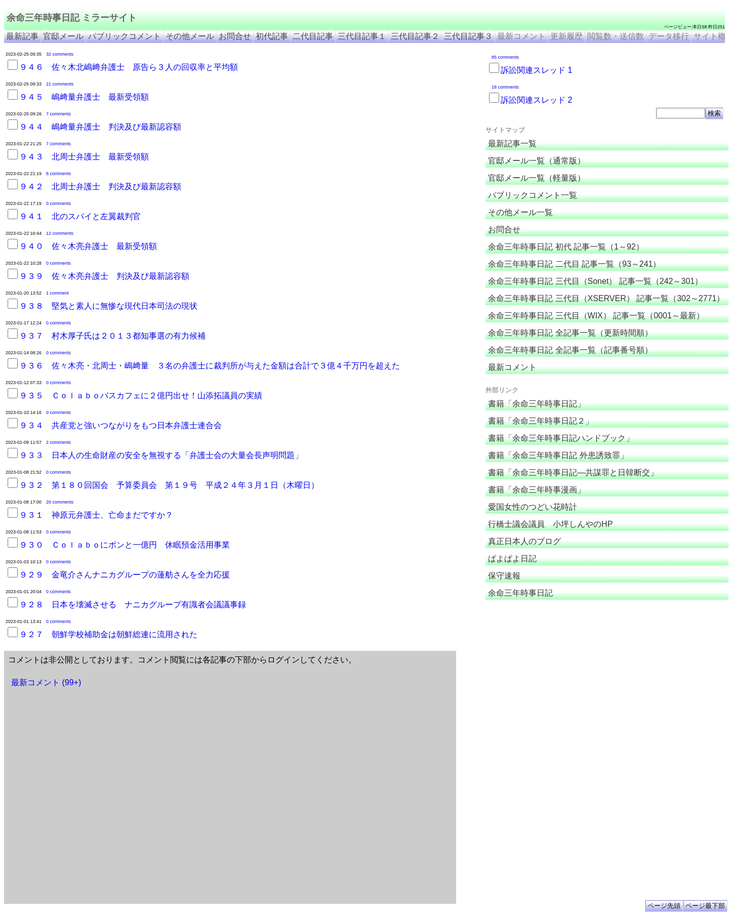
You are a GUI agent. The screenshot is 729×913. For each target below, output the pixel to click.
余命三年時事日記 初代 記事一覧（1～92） (566, 246)
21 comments (59, 84)
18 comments (505, 87)
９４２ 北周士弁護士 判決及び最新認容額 (100, 186)
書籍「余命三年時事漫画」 (536, 489)
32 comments (59, 54)
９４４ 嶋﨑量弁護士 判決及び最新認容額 (100, 126)
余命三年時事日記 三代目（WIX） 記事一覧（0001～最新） (596, 315)
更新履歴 (566, 36)
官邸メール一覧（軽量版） (536, 178)
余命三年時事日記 (520, 593)
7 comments (58, 113)
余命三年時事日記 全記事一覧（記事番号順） (570, 350)
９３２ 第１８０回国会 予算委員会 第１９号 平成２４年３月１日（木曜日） (169, 485)
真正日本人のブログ (524, 541)
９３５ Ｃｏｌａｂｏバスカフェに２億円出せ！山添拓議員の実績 (140, 395)
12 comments (59, 233)
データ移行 (669, 36)
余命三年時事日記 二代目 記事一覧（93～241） (574, 264)
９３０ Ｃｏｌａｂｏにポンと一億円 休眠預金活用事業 (124, 545)
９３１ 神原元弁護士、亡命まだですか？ (96, 515)
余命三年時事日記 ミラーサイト (72, 18)
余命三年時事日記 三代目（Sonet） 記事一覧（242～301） (595, 281)
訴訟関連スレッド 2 (536, 100)
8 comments (58, 173)
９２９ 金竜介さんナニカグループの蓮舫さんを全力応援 (124, 574)
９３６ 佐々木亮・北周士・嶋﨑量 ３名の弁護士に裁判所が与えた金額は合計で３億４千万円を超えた (209, 365)
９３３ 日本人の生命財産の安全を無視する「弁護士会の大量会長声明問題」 (161, 455)
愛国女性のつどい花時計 (532, 507)
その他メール (190, 36)
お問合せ (235, 36)
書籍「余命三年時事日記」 (536, 403)
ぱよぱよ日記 (512, 558)
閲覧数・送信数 (615, 36)
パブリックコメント (124, 36)
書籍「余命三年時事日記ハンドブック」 (561, 438)
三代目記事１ (362, 36)
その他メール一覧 (520, 212)
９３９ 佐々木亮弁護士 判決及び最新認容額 (104, 276)
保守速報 (504, 575)
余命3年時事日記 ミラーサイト (650, 610)
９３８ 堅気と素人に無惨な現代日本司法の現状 (108, 306)
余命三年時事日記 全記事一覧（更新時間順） (570, 332)
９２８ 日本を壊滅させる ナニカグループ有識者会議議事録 (132, 604)
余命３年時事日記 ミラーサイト (582, 610)
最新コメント (521, 36)
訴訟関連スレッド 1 (536, 70)
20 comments (59, 502)
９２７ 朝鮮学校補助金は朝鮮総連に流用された (108, 634)
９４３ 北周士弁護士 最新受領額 (84, 156)
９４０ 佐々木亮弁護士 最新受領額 (88, 246)
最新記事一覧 (512, 143)
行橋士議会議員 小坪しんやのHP (550, 524)
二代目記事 (313, 36)
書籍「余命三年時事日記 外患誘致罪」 (558, 455)
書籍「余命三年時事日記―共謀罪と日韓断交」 (573, 472)
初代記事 (272, 36)
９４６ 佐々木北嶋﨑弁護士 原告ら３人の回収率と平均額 (128, 67)
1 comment (57, 293)
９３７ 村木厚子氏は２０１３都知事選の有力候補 (112, 335)
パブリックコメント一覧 (532, 195)
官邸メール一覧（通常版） (536, 160)
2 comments (58, 442)
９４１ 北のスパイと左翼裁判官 (80, 216)
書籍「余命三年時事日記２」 (540, 421)
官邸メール (63, 36)
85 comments (505, 57)
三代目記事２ (415, 36)
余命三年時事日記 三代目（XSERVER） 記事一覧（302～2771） (606, 298)
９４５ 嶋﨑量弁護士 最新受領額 (84, 97)
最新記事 (22, 36)
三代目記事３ (468, 36)
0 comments (58, 203)
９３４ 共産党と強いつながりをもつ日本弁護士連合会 (120, 425)
